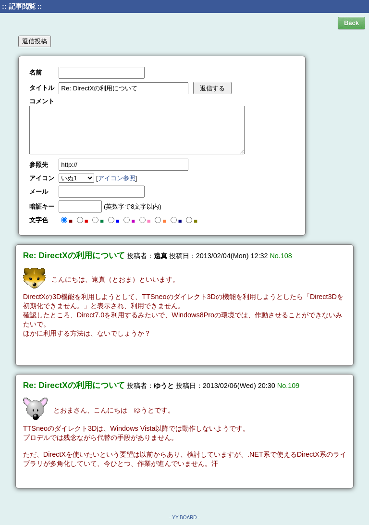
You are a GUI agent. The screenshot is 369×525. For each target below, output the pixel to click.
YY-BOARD (184, 517)
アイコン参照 (116, 178)
